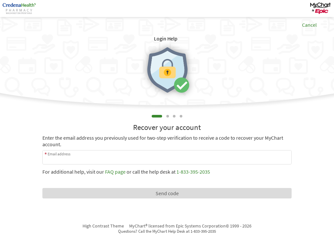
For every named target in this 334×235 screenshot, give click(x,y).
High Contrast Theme (103, 226)
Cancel (309, 25)
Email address (59, 153)
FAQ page (115, 171)
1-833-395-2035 (193, 171)
